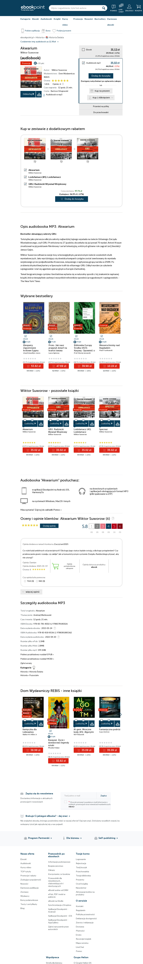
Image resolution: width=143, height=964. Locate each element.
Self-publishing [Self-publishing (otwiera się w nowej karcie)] (106, 838)
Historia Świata (36, 671)
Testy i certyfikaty (28, 904)
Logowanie (81, 859)
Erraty (78, 935)
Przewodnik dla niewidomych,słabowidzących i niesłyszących (55, 882)
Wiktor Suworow (59, 70)
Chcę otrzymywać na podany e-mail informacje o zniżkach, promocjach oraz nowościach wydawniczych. (87, 804)
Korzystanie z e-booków (59, 874)
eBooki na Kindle (55, 901)
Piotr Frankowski (106, 350)
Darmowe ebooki (112, 22)
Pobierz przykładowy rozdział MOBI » (37, 658)
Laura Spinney (54, 353)
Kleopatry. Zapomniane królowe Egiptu (31, 348)
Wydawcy (24, 896)
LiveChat (80, 947)
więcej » (72, 806)
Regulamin (80, 910)
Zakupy (51, 870)
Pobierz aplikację (32, 30)
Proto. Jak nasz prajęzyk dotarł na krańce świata (58, 348)
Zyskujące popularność (30, 879)
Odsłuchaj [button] (27, 94)
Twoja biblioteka (83, 875)
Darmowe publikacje (29, 888)
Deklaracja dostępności (86, 918)
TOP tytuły (25, 871)
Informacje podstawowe (59, 862)
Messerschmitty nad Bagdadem (109, 346)
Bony (48, 30)
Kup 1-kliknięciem (101, 97)
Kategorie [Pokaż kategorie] (25, 19)
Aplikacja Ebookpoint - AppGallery (58, 921)
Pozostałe (34, 675)
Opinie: (57, 84)
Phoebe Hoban (54, 748)
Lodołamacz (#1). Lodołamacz (44, 176)
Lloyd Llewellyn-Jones (31, 353)
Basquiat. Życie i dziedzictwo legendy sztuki (58, 742)
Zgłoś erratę (26, 663)
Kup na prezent (102, 91)
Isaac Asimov (104, 732)
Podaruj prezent (64, 30)
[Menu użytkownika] (129, 8)
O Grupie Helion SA (82, 963)
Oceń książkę (82, 883)
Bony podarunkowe (29, 900)
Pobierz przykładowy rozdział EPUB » (37, 654)
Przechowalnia (82, 871)
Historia (24, 671)
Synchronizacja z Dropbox (59, 905)
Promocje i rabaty (28, 875)
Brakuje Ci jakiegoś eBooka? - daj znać (47, 816)
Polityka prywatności (85, 914)
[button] (121, 320)
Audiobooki (46, 19)
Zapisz (104, 795)
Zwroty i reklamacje (85, 922)
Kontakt (79, 906)
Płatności (80, 930)
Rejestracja (81, 863)
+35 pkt (40, 63)
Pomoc (56, 509)
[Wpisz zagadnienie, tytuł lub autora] (74, 8)
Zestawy (24, 892)
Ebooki (35, 19)
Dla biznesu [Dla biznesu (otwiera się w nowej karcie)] (72, 838)
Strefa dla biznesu (54, 963)
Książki (57, 19)
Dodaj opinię (49, 525)
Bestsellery (100, 19)
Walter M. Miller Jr (30, 734)
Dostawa (80, 926)
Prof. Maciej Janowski (82, 353)
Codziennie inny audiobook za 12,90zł (38, 42)
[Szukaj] (103, 8)
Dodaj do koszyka (100, 76)
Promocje (78, 19)
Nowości (88, 19)
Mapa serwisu (82, 943)
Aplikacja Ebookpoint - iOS (60, 916)
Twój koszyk (81, 867)
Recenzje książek (83, 939)
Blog (22, 908)
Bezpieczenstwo (55, 866)
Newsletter (81, 888)
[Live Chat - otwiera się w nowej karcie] (121, 8)
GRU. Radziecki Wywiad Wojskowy (47, 184)
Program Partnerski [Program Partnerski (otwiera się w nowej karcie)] (38, 838)
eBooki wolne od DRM (58, 890)
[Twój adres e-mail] (79, 795)
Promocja (26, 63)
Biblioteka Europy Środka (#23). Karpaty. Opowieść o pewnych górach (84, 349)
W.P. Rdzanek (79, 734)
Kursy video (65, 22)
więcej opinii (32, 592)
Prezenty (80, 879)
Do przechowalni (100, 112)
